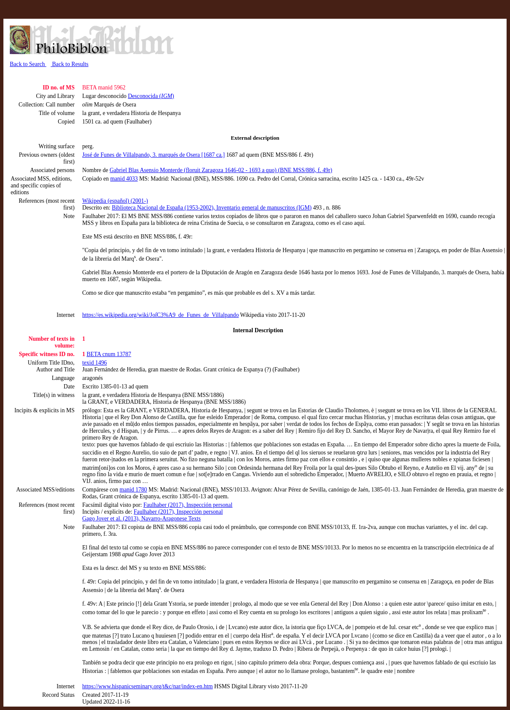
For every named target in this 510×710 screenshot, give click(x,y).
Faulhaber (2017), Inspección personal (188, 505)
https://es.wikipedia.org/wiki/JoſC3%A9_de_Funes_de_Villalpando (160, 315)
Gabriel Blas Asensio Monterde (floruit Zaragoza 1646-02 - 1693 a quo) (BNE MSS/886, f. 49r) (220, 170)
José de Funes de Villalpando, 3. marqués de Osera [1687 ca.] (153, 155)
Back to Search (28, 64)
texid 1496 (94, 362)
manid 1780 (133, 489)
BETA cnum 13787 (108, 354)
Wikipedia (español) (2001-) (115, 201)
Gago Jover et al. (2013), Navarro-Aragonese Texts (141, 518)
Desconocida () (151, 96)
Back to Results (70, 64)
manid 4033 (124, 178)
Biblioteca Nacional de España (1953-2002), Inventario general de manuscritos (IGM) (211, 207)
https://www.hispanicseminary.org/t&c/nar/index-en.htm (147, 686)
